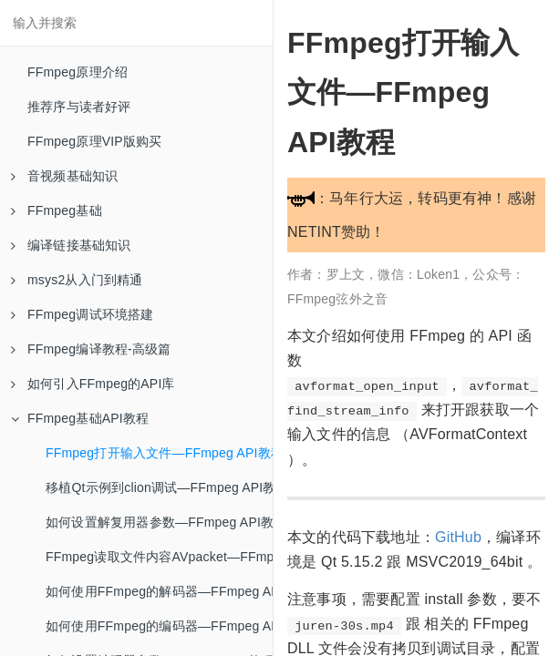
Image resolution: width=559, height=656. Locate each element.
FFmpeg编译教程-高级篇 (91, 349)
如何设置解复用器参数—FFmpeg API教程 (159, 522)
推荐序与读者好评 (79, 106)
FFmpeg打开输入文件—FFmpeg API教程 (159, 453)
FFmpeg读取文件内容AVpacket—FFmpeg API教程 (159, 556)
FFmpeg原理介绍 (77, 72)
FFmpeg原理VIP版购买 (94, 141)
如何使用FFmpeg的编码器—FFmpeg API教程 (159, 626)
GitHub (458, 537)
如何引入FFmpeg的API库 (93, 383)
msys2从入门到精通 (77, 279)
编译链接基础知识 (71, 245)
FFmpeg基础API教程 (80, 418)
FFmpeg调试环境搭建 (82, 314)
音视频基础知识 (64, 176)
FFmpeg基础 (56, 210)
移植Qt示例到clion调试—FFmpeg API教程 (159, 487)
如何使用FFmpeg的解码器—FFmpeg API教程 (159, 591)
